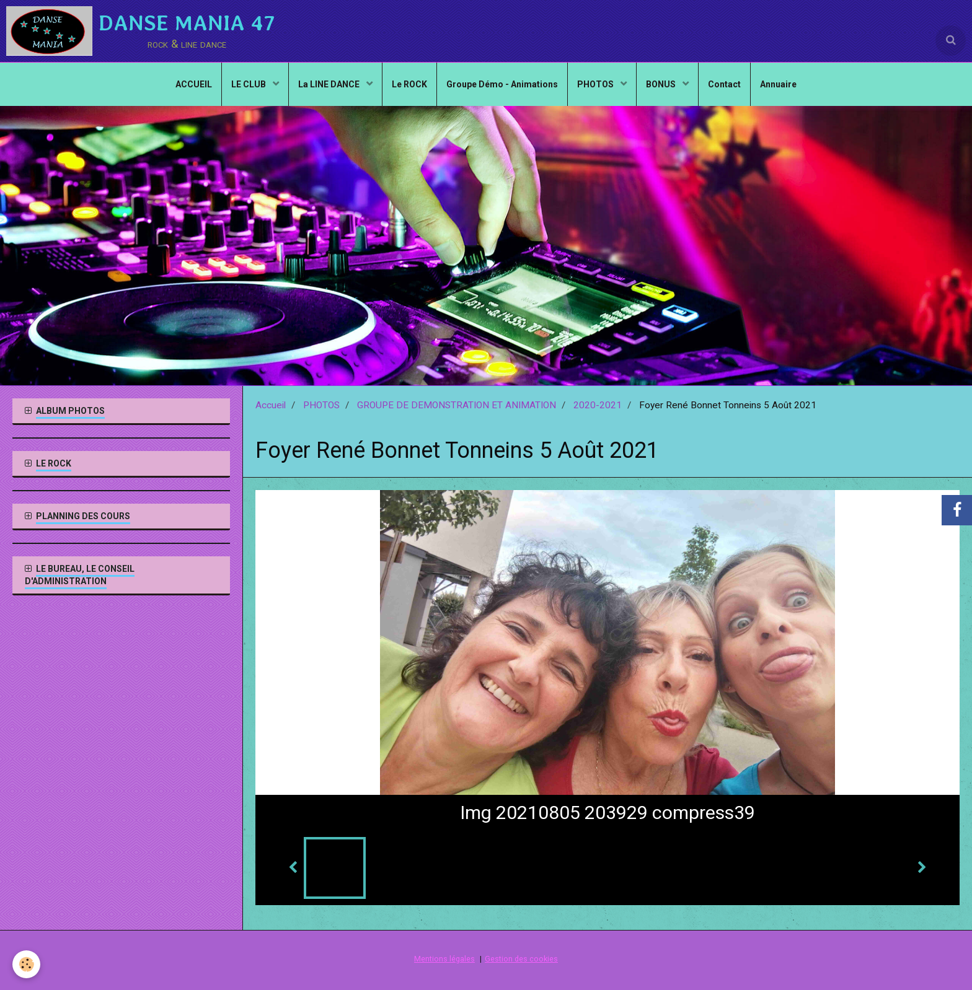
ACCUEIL (193, 84)
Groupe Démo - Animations (502, 84)
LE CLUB (249, 84)
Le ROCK (409, 84)
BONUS (662, 84)
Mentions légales (444, 958)
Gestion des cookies (521, 958)
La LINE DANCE (329, 84)
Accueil (270, 405)
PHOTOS (596, 84)
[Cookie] (26, 964)
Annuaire (778, 84)
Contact (724, 84)
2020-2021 (597, 405)
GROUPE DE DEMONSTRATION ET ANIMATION (456, 405)
